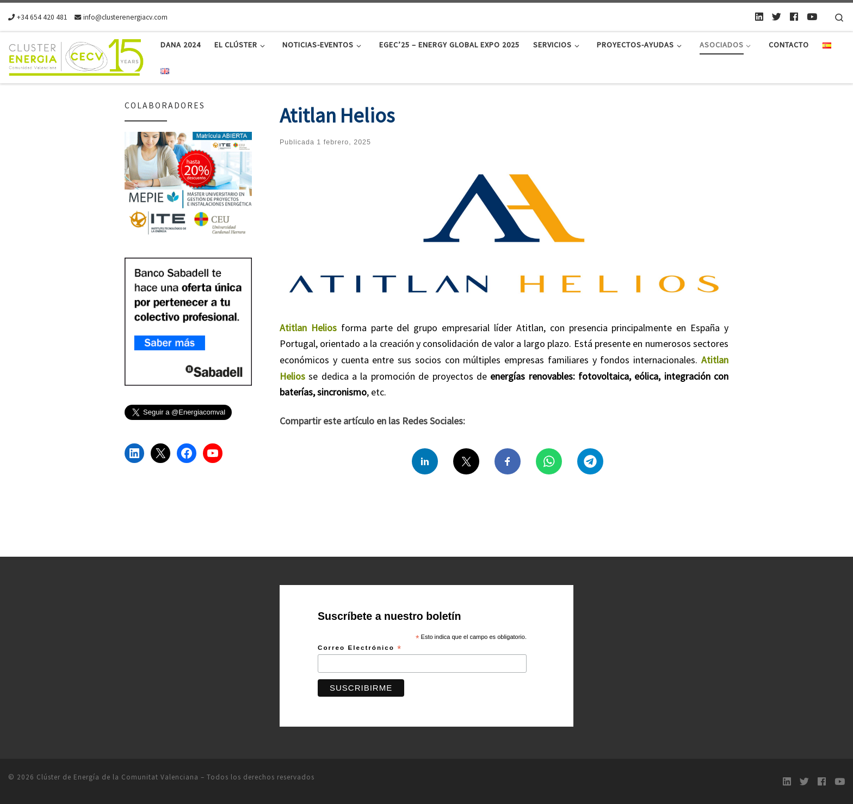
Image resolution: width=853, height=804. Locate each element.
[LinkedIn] (759, 17)
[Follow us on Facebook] (794, 17)
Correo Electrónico (360, 648)
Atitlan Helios (308, 327)
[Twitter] (776, 17)
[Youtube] (812, 17)
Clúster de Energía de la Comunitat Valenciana (117, 777)
